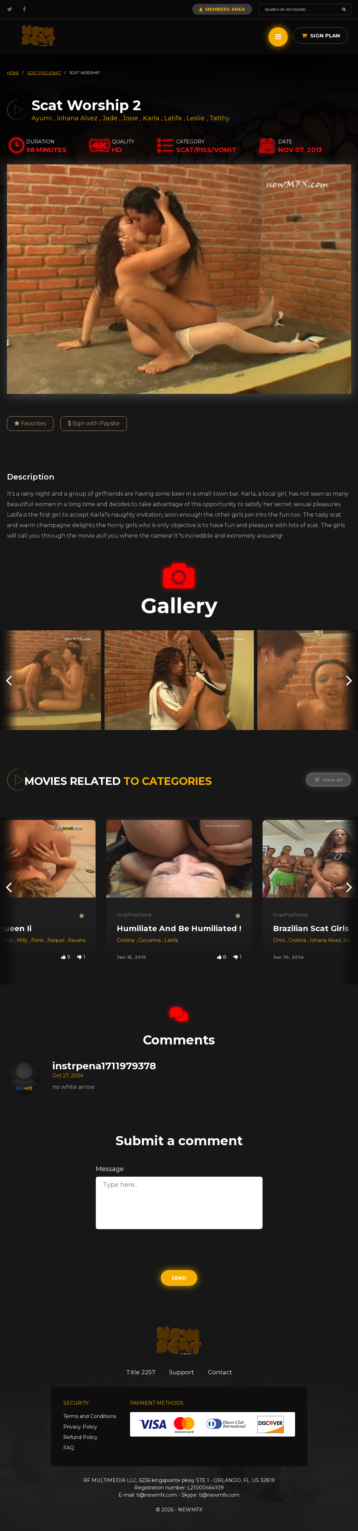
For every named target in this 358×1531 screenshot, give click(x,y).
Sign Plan (321, 35)
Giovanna (150, 940)
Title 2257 (140, 1372)
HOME (13, 72)
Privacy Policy (80, 1427)
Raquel (56, 940)
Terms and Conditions (89, 1416)
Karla (152, 118)
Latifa (174, 118)
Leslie (196, 118)
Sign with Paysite (94, 423)
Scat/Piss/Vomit (134, 914)
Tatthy (219, 118)
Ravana (77, 940)
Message (110, 1169)
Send (179, 1278)
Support (181, 1372)
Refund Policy (80, 1437)
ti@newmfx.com (156, 1495)
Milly (23, 940)
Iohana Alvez (77, 118)
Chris (279, 940)
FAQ (68, 1448)
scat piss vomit (44, 72)
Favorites (30, 423)
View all (328, 779)
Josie (131, 118)
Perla (38, 940)
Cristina (126, 940)
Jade (110, 118)
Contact (220, 1372)
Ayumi (42, 118)
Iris (347, 940)
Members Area (222, 9)
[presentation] (8, 680)
